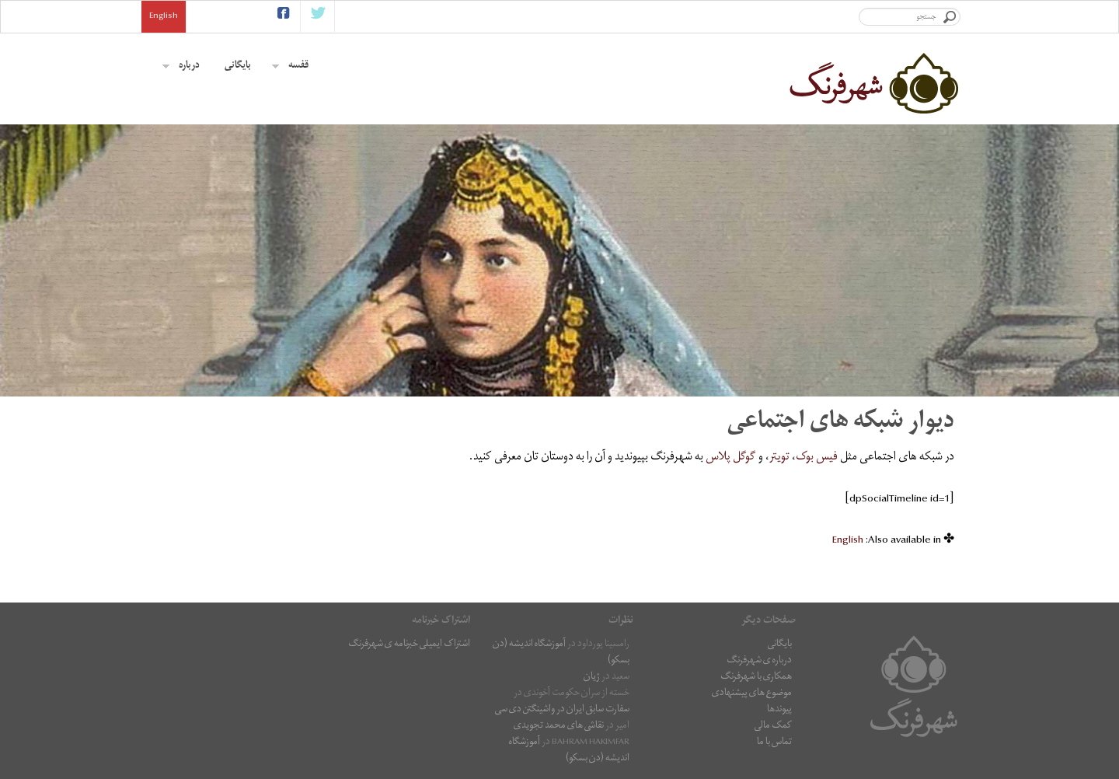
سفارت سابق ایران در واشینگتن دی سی (562, 710)
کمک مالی (773, 726)
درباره (181, 66)
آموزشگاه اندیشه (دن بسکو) (561, 653)
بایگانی (238, 66)
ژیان (592, 677)
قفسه (290, 66)
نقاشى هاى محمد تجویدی (559, 726)
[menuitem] (847, 541)
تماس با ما (774, 743)
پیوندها (779, 710)
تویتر (779, 458)
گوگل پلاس (731, 458)
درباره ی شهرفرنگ (759, 661)
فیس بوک (817, 458)
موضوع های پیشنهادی (752, 694)
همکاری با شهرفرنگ (756, 677)
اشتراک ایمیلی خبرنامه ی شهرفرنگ (409, 645)
